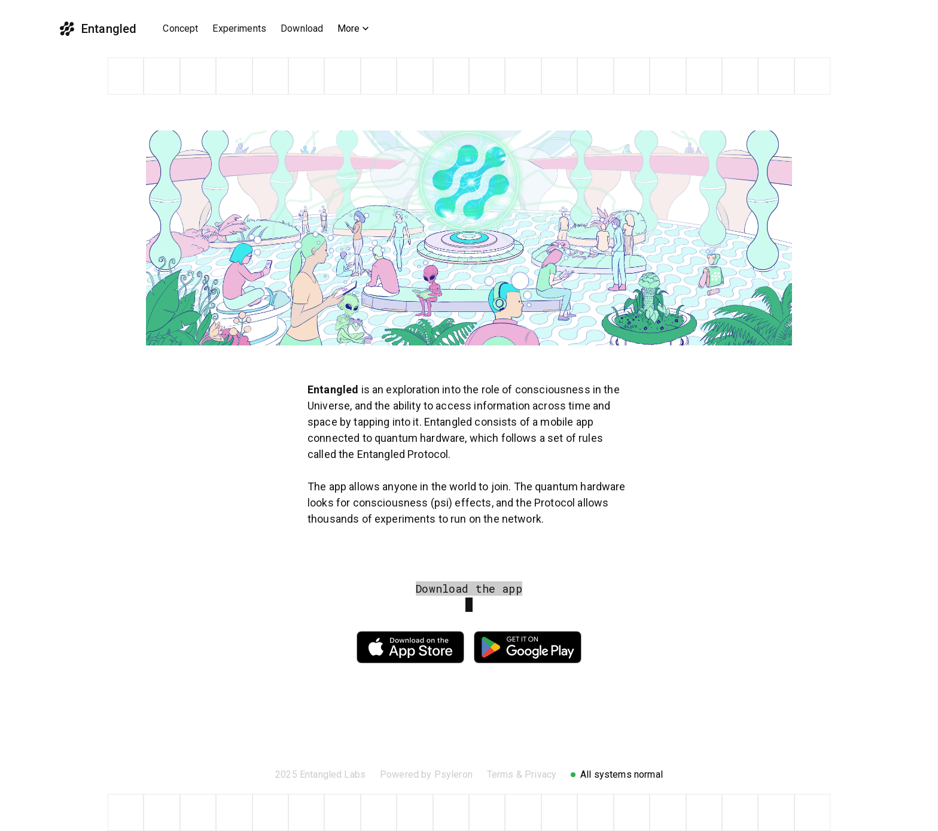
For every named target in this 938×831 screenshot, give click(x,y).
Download (302, 28)
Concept (180, 28)
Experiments (239, 28)
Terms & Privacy (521, 774)
